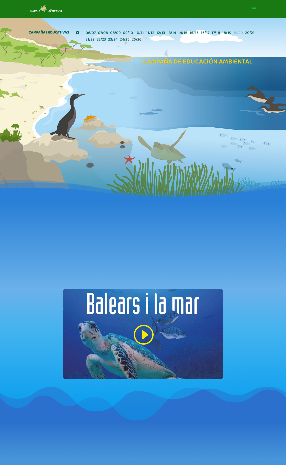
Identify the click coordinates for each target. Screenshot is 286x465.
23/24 (113, 40)
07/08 (103, 33)
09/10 (128, 33)
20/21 (249, 33)
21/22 (90, 40)
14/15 (182, 33)
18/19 (226, 33)
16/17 (205, 33)
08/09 (115, 33)
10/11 (139, 33)
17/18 (216, 33)
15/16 (194, 33)
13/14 (171, 33)
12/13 (160, 33)
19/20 (238, 33)
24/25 (125, 40)
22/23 (101, 40)
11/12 (150, 33)
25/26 (136, 40)
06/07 (91, 33)
